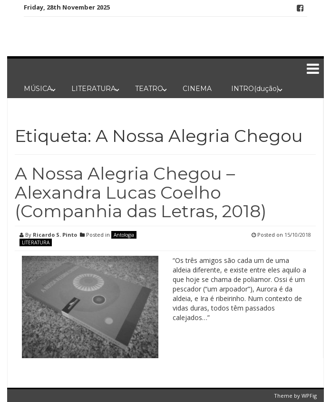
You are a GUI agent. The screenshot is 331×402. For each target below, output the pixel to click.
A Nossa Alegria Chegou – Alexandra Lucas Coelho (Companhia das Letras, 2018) (140, 192)
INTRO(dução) (255, 88)
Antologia (124, 234)
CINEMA (197, 88)
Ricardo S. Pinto (55, 234)
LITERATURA (93, 88)
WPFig (309, 395)
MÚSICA (38, 88)
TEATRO (149, 88)
